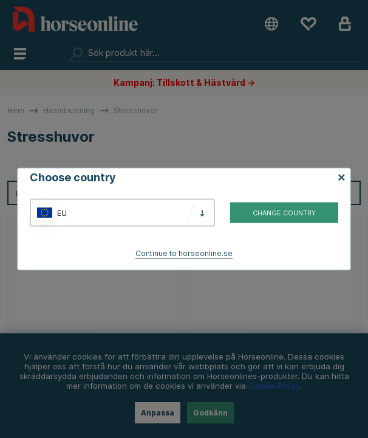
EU (62, 212)
